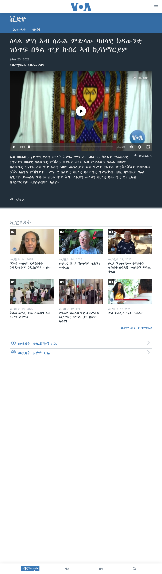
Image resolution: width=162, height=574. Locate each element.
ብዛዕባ (36, 30)
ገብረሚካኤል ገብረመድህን (27, 65)
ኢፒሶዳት (19, 30)
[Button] (17, 200)
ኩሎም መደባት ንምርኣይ (136, 328)
